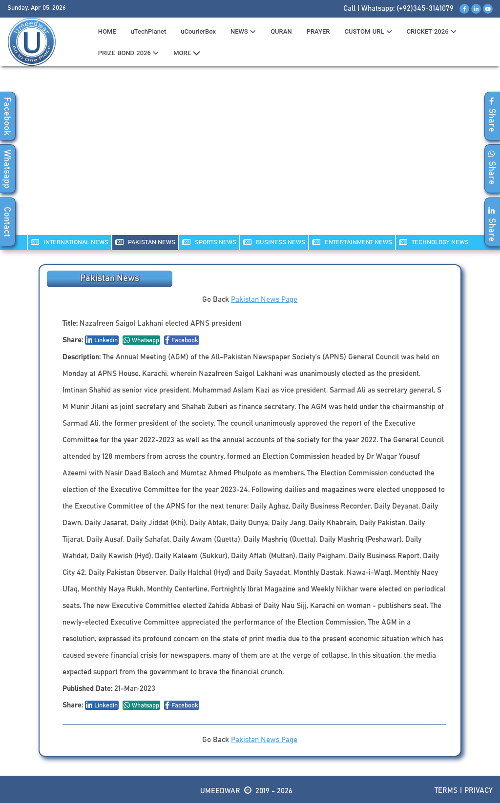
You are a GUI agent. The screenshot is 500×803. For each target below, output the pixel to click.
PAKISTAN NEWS (145, 242)
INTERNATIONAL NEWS (69, 242)
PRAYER (318, 31)
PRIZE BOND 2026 (128, 53)
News (243, 31)
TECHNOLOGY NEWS (434, 242)
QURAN (281, 31)
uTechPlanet (149, 31)
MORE (186, 53)
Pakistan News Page (264, 299)
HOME (107, 31)
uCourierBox (198, 31)
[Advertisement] (250, 156)
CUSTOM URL (368, 31)
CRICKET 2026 (432, 31)
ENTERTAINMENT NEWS (352, 242)
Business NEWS (274, 242)
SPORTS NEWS (209, 242)
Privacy (478, 790)
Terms (446, 790)
